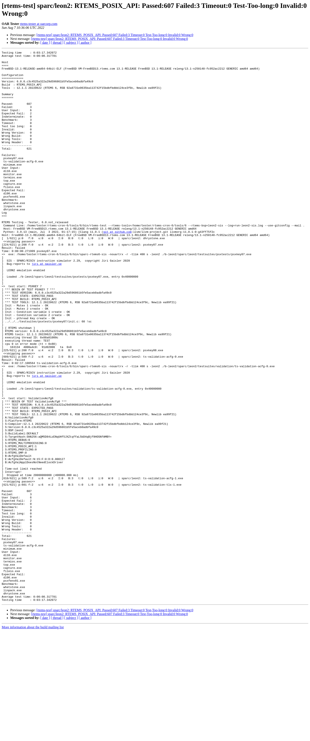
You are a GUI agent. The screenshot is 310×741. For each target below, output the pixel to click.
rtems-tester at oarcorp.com (38, 24)
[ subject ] (71, 42)
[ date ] (45, 42)
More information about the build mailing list (33, 737)
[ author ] (85, 42)
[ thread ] (57, 42)
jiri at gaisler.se (46, 307)
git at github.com (117, 268)
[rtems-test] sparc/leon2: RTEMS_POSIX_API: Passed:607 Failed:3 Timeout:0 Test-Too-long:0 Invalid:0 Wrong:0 (114, 35)
